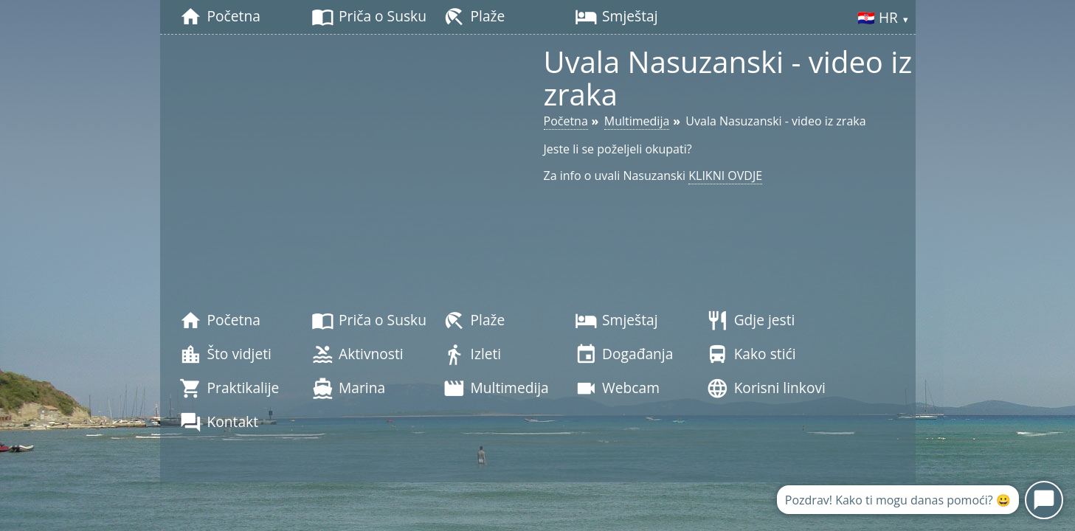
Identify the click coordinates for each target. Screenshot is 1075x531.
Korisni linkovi (765, 388)
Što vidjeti (225, 355)
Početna (219, 17)
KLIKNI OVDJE (725, 175)
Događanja (624, 355)
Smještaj (616, 17)
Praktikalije (229, 388)
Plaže (474, 17)
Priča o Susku (368, 17)
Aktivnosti (357, 355)
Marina (348, 388)
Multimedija (495, 388)
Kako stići (750, 355)
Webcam (617, 388)
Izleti (472, 355)
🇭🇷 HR (882, 18)
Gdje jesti (750, 321)
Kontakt (218, 422)
